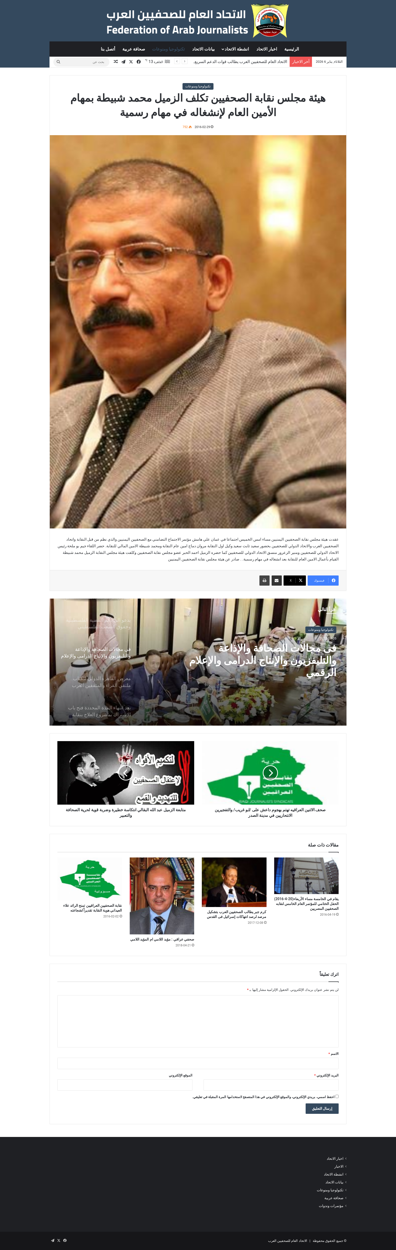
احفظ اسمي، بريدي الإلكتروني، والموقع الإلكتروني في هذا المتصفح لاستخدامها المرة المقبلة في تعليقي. (263, 1097)
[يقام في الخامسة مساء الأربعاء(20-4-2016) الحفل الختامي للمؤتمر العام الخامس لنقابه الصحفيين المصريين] (306, 875)
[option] (198, 662)
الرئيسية (291, 49)
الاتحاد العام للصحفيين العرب (287, 1241)
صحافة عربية (133, 49)
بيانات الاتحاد (203, 49)
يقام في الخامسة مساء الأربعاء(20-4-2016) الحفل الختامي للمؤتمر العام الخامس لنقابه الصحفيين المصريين (306, 904)
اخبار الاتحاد (266, 49)
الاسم (333, 1054)
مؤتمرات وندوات (331, 1206)
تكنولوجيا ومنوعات (168, 49)
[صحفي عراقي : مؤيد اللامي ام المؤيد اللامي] (162, 895)
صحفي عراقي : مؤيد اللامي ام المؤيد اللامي (162, 939)
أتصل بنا (108, 49)
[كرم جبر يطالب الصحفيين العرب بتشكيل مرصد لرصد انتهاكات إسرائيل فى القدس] (234, 882)
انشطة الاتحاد (237, 49)
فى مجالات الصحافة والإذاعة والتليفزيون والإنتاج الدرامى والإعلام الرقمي (262, 660)
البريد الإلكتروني (326, 1075)
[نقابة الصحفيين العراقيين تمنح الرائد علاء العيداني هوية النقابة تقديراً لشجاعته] (89, 879)
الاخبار (338, 1166)
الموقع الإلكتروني (180, 1075)
